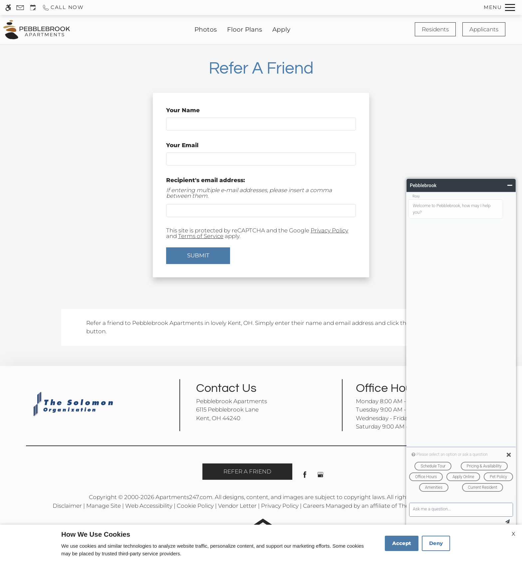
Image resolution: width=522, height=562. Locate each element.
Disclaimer (67, 505)
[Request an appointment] (33, 7)
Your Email (195, 145)
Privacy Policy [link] (280, 505)
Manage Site (103, 505)
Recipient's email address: (205, 180)
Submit (198, 255)
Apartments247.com (183, 497)
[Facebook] (305, 477)
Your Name (196, 110)
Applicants (483, 29)
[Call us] (63, 7)
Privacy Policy (329, 230)
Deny (436, 543)
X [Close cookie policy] (513, 534)
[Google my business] (320, 477)
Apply (281, 29)
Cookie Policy (195, 505)
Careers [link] (313, 505)
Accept (401, 543)
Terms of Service (200, 236)
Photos (205, 29)
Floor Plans (244, 29)
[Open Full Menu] (499, 7)
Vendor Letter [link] (237, 505)
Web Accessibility (148, 505)
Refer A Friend (247, 471)
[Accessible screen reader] (8, 7)
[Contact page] (20, 7)
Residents (435, 29)
